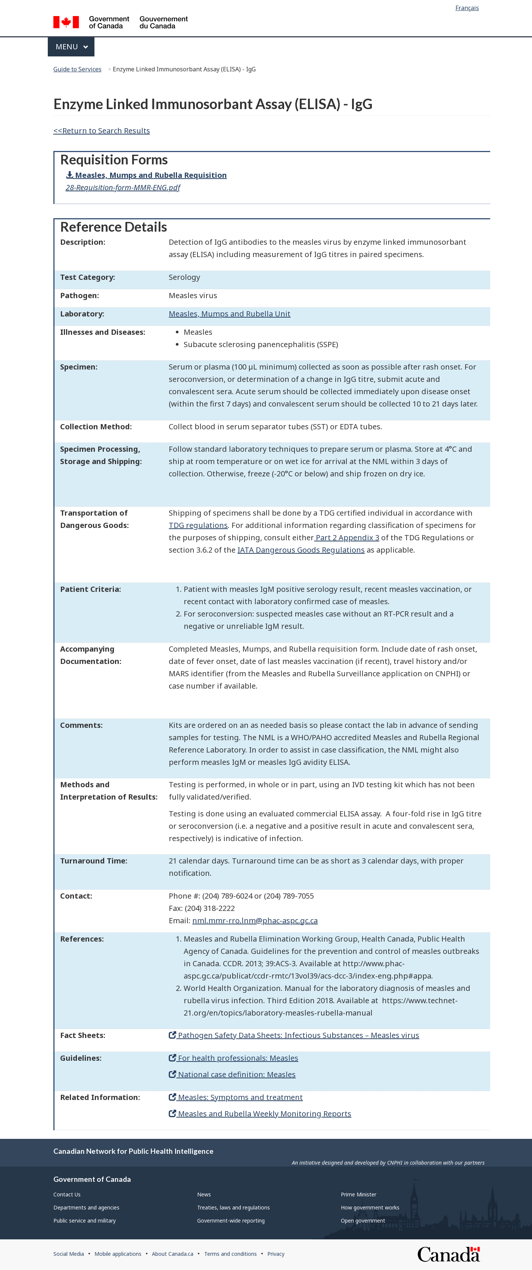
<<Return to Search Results (101, 131)
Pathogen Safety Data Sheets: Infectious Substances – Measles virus (294, 1035)
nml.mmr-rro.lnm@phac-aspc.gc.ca (255, 920)
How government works (370, 1207)
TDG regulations (198, 525)
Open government (363, 1220)
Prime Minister (358, 1194)
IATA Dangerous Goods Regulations (301, 550)
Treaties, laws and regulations (233, 1207)
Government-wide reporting (231, 1220)
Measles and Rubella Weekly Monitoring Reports (260, 1114)
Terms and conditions (230, 1253)
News (204, 1194)
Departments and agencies (86, 1207)
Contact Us (67, 1194)
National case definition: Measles (232, 1074)
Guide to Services (77, 69)
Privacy (275, 1253)
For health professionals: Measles (233, 1058)
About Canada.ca (172, 1253)
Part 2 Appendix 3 (346, 537)
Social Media (68, 1253)
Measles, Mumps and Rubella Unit (229, 314)
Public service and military (84, 1220)
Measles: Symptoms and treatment (236, 1097)
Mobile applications (117, 1253)
